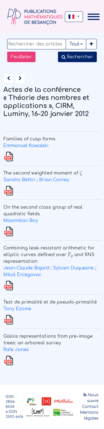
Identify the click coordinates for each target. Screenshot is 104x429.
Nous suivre (90, 398)
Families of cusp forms (29, 139)
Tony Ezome (17, 308)
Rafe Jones (16, 349)
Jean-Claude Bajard (26, 268)
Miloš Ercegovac (22, 274)
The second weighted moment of (42, 173)
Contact (90, 407)
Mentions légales (89, 415)
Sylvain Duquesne (73, 268)
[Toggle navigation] (93, 16)
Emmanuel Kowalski (25, 145)
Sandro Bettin (19, 179)
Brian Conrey (54, 179)
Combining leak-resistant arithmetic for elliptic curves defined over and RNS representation (49, 255)
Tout (74, 44)
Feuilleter (21, 56)
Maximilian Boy (20, 220)
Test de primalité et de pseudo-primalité (50, 302)
